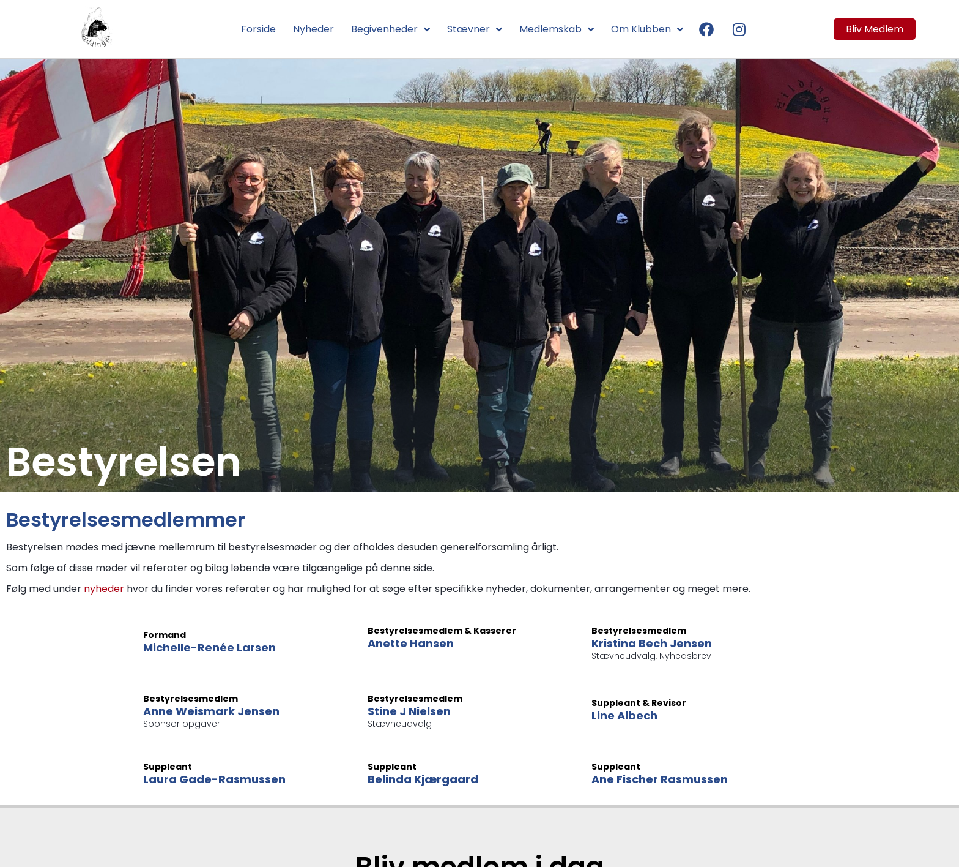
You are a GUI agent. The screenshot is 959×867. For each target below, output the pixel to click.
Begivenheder (390, 29)
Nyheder (313, 29)
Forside (258, 29)
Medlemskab (556, 29)
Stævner (474, 29)
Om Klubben (647, 29)
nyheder (104, 589)
